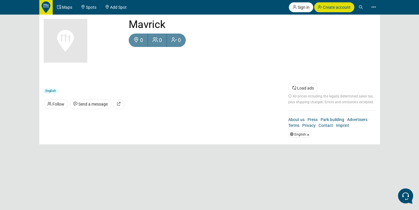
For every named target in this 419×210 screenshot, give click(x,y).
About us (296, 119)
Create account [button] (334, 7)
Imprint (342, 125)
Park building (332, 119)
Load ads (303, 88)
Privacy (309, 125)
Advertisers (357, 119)
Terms (293, 125)
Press (312, 119)
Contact (326, 125)
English (299, 134)
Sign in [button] (301, 7)
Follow (55, 104)
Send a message (90, 104)
